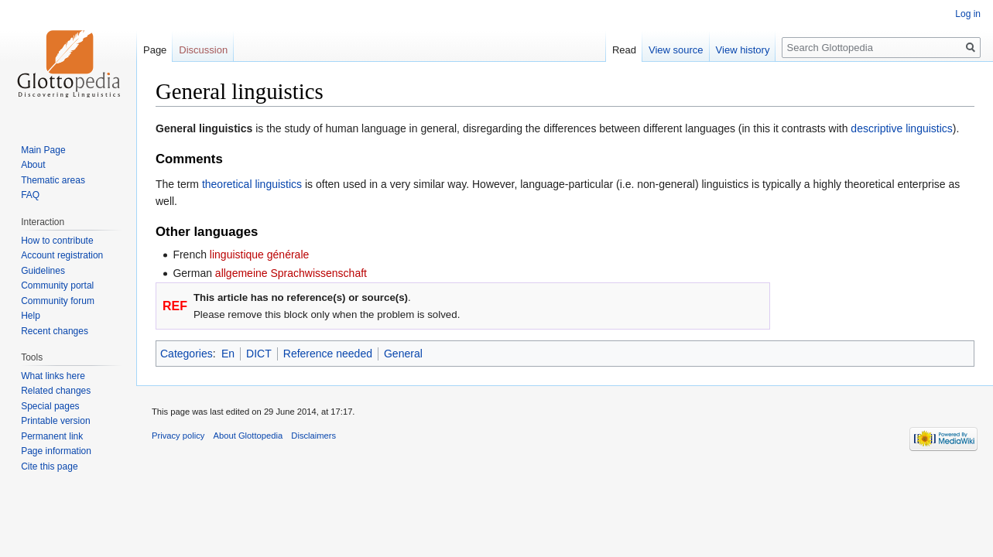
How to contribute (57, 240)
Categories (186, 353)
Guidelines (43, 270)
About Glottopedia (248, 435)
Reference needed (327, 353)
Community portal (57, 285)
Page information (56, 451)
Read (624, 50)
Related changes (56, 390)
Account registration (62, 255)
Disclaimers (313, 435)
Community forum (57, 301)
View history (743, 50)
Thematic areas (53, 180)
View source (676, 50)
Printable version (55, 420)
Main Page (43, 150)
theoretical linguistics (252, 184)
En (228, 353)
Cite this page (49, 466)
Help (30, 315)
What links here (53, 376)
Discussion (203, 50)
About (33, 164)
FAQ (30, 195)
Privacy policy (178, 435)
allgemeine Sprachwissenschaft (291, 273)
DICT (259, 353)
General (403, 353)
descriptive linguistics (902, 128)
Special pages (50, 406)
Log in (968, 14)
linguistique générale (259, 254)
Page (154, 50)
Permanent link (52, 436)
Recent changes (54, 331)
